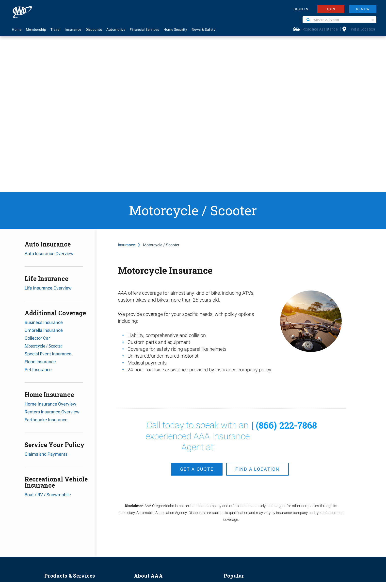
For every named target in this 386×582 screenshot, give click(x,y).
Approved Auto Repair (62, 470)
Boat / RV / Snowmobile (48, 338)
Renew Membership (240, 454)
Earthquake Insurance (46, 263)
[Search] (308, 19)
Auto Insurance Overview (49, 97)
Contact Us (233, 438)
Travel (55, 29)
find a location (257, 310)
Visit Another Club (239, 479)
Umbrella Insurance (44, 174)
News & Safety (204, 29)
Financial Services (144, 29)
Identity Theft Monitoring (65, 446)
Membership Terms (150, 462)
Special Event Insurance (48, 197)
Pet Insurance (38, 213)
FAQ (227, 430)
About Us (141, 430)
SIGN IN (301, 9)
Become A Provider (150, 470)
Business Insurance (44, 166)
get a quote (196, 310)
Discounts (94, 29)
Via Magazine (235, 487)
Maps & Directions (239, 470)
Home (16, 29)
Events (139, 446)
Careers (140, 438)
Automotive (115, 29)
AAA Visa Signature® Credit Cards (73, 487)
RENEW (363, 9)
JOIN (331, 9)
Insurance (73, 29)
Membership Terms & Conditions (207, 541)
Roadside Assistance (320, 29)
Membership (36, 29)
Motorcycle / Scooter (43, 190)
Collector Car (37, 182)
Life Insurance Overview (48, 131)
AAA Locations (236, 446)
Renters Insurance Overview (52, 255)
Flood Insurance (40, 205)
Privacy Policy (175, 541)
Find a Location (362, 29)
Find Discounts (236, 462)
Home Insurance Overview (50, 247)
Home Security (175, 29)
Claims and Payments (46, 298)
